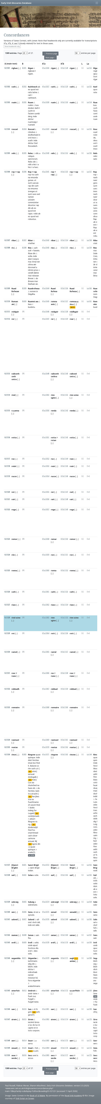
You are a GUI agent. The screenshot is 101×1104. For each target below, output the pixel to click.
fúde (97, 1002)
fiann (30, 788)
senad (53, 912)
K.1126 (7, 592)
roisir (14, 466)
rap (29, 185)
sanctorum (32, 159)
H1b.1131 (64, 129)
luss (37, 105)
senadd (73, 912)
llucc (95, 1027)
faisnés (36, 250)
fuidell (96, 1004)
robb (35, 213)
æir (34, 264)
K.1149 (7, 1048)
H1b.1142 (64, 410)
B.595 (24, 153)
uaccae (35, 183)
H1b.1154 (64, 605)
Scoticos (31, 948)
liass (30, 304)
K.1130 (7, 652)
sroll (13, 942)
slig (94, 821)
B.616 (24, 1055)
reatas (15, 747)
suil (13, 875)
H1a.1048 (45, 373)
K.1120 (7, 492)
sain (37, 935)
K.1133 (7, 707)
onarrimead (33, 832)
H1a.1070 (45, 747)
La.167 (89, 935)
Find (38, 763)
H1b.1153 (64, 592)
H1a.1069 (45, 740)
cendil (95, 270)
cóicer (34, 835)
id (34, 912)
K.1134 (7, 740)
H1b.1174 (64, 1019)
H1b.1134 (64, 240)
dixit (30, 259)
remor (14, 539)
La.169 (89, 990)
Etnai (34, 261)
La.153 (89, 86)
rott (53, 633)
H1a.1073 (45, 875)
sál (38, 919)
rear (72, 319)
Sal (94, 927)
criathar (31, 243)
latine (34, 92)
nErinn (30, 270)
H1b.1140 (64, 373)
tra (33, 174)
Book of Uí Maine (37, 1095)
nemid (30, 975)
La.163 (89, 875)
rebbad (54, 689)
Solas (30, 875)
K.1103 (7, 102)
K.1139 (7, 902)
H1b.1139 (64, 319)
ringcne (54, 754)
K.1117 (7, 459)
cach (37, 174)
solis (30, 953)
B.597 (24, 240)
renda (53, 410)
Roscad (31, 129)
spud (95, 948)
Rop (95, 172)
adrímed (97, 774)
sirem (14, 1019)
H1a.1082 (45, 1019)
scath (30, 140)
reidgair (15, 311)
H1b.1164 (64, 865)
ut (35, 180)
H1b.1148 (64, 499)
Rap (95, 219)
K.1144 (7, 958)
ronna (14, 570)
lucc (96, 1025)
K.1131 (7, 673)
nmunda (34, 177)
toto (30, 1030)
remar (54, 539)
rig (29, 824)
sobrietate (32, 904)
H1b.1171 (64, 958)
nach (95, 177)
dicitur (31, 119)
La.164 (89, 902)
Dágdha (31, 294)
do (37, 278)
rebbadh (15, 689)
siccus (30, 1058)
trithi (95, 880)
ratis (30, 92)
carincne (31, 838)
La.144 (89, 754)
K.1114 (7, 395)
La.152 (89, 68)
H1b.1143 (64, 437)
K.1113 (7, 373)
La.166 (89, 919)
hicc (29, 167)
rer (13, 319)
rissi (29, 275)
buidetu (31, 307)
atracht (34, 793)
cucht (30, 110)
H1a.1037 (45, 86)
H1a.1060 (45, 570)
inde (35, 116)
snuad (14, 1048)
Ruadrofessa (33, 288)
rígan (95, 79)
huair (95, 785)
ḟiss (29, 938)
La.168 (89, 958)
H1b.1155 (64, 395)
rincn (14, 754)
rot (13, 633)
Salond (31, 919)
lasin (37, 791)
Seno (30, 912)
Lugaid (31, 813)
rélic (37, 153)
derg (30, 116)
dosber (31, 108)
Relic (95, 153)
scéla (30, 256)
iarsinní (31, 1022)
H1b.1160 (64, 707)
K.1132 (7, 689)
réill (29, 164)
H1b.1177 (64, 1055)
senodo (96, 915)
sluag (95, 788)
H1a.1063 (45, 395)
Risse (30, 253)
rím (29, 768)
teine (35, 993)
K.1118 (7, 466)
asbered (96, 843)
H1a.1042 (45, 240)
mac (30, 261)
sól (94, 878)
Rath (95, 86)
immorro (97, 191)
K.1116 (7, 437)
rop (29, 174)
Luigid (96, 824)
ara (94, 980)
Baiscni (96, 779)
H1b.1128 (64, 68)
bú (37, 977)
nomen (33, 291)
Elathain (31, 284)
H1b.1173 (64, 1009)
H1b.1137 (64, 301)
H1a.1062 (45, 605)
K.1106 (7, 172)
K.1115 (7, 410)
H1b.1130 (64, 102)
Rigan (30, 68)
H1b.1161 (64, 740)
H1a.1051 (45, 437)
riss (52, 247)
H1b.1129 (64, 86)
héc (34, 164)
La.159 (89, 247)
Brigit (37, 867)
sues (34, 194)
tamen (31, 197)
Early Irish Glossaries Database (16, 3)
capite (30, 1027)
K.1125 (7, 570)
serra (30, 1043)
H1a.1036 (45, 68)
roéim (30, 105)
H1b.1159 (64, 689)
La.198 (89, 1009)
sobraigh (55, 902)
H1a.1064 (45, 633)
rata (95, 92)
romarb (96, 827)
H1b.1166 (64, 902)
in (34, 110)
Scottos (96, 951)
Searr (30, 1040)
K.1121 (7, 499)
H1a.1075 (45, 912)
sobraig (15, 902)
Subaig (31, 902)
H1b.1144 (64, 459)
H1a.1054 (45, 476)
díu (37, 948)
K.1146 (7, 1009)
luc (31, 1025)
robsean (35, 275)
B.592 (24, 86)
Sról (95, 942)
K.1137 (7, 865)
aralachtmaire (34, 986)
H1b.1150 (64, 539)
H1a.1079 (45, 958)
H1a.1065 (45, 652)
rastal (14, 652)
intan (30, 763)
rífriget (96, 1012)
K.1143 (7, 942)
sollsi (36, 942)
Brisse (95, 275)
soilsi (95, 883)
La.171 (89, 1040)
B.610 (24, 1009)
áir (94, 264)
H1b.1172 (64, 990)
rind (13, 395)
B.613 (24, 1019)
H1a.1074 (45, 902)
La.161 (89, 301)
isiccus (96, 1061)
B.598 (24, 247)
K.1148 (7, 1040)
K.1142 (7, 935)
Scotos (96, 76)
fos (33, 830)
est (37, 89)
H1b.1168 (64, 919)
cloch (34, 922)
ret (13, 492)
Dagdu (96, 297)
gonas (30, 180)
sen (13, 912)
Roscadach (32, 146)
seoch (33, 805)
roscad (15, 129)
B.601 (24, 865)
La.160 (89, 288)
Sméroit (31, 990)
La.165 (89, 912)
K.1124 (7, 555)
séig (29, 964)
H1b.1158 (64, 673)
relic (14, 153)
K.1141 (7, 919)
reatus (54, 747)
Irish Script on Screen (25, 1098)
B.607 (24, 919)
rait (29, 95)
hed (95, 841)
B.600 (24, 301)
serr (13, 1040)
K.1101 (7, 68)
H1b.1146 (64, 476)
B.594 (24, 129)
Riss (29, 247)
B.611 (24, 958)
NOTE (73, 307)
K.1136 (7, 754)
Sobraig (96, 902)
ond (29, 922)
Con (29, 782)
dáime (36, 272)
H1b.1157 (64, 652)
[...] (19, 68)
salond (15, 919)
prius (36, 270)
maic (95, 790)
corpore (36, 1030)
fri (37, 1009)
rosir (53, 466)
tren (95, 810)
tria (29, 799)
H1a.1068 (45, 707)
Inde (95, 253)
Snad (30, 1048)
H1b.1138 (64, 311)
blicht (30, 966)
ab (39, 86)
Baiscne (33, 765)
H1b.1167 (64, 912)
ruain (14, 102)
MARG (30, 1051)
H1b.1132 (64, 153)
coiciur (96, 782)
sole (95, 897)
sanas (53, 935)
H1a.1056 (45, 499)
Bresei (30, 278)
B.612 (24, 990)
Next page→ (50, 57)
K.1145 (7, 990)
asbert (96, 830)
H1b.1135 (64, 247)
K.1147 (7, 1019)
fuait (30, 996)
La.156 (89, 153)
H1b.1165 (64, 875)
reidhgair (74, 311)
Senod (96, 912)
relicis (95, 156)
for (35, 810)
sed (38, 194)
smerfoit (16, 990)
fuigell (30, 999)
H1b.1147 (64, 492)
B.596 (24, 172)
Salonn (96, 919)
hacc (36, 167)
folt (36, 1048)
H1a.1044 (45, 288)
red (71, 492)
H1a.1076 (45, 919)
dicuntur (31, 205)
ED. (30, 771)
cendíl (30, 272)
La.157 (89, 172)
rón (13, 555)
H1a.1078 (45, 942)
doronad (31, 267)
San (29, 1009)
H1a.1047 (45, 319)
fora (30, 980)
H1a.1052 (45, 459)
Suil (95, 875)
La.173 (89, 1055)
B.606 (24, 912)
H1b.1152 (64, 570)
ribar (14, 240)
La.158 (89, 240)
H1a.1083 (45, 1040)
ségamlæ (36, 980)
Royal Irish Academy (73, 1095)
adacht (96, 804)
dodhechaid (33, 135)
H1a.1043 (45, 247)
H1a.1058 (45, 539)
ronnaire (16, 707)
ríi (34, 1009)
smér (30, 993)
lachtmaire (32, 961)
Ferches (35, 760)
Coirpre (35, 259)
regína (96, 71)
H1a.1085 (45, 1055)
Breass (31, 281)
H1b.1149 (64, 509)
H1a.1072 (45, 865)
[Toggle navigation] (97, 3)
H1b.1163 (64, 754)
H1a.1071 (45, 754)
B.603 (24, 875)
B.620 (24, 1048)
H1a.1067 (45, 689)
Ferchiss (96, 807)
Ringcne (31, 754)
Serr (95, 1040)
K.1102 (7, 86)
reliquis (31, 156)
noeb (95, 870)
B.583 (24, 754)
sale (95, 930)
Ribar (30, 240)
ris (13, 247)
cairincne (97, 835)
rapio (30, 213)
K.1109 (7, 288)
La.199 (89, 942)
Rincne (96, 754)
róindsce (31, 132)
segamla (55, 958)
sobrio (96, 904)
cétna (30, 264)
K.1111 (7, 311)
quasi (38, 754)
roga (14, 509)
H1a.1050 (45, 410)
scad (95, 132)
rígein (30, 73)
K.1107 (7, 240)
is (37, 1055)
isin (38, 261)
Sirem (30, 1019)
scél (29, 250)
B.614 (24, 1040)
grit (29, 1012)
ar (94, 854)
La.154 (89, 102)
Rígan (95, 68)
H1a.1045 (45, 301)
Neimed (96, 975)
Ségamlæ (32, 958)
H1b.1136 (64, 288)
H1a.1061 (45, 592)
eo (29, 89)
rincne (72, 754)
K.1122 (7, 509)
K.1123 (7, 539)
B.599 (24, 288)
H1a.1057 (45, 509)
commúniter (33, 202)
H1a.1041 (45, 172)
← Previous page (50, 53)
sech (95, 816)
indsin (30, 870)
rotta (14, 437)
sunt (30, 183)
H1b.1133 (64, 172)
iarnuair (31, 774)
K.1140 (7, 912)
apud (95, 73)
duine (95, 886)
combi (96, 113)
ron (52, 555)
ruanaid (31, 124)
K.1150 (7, 1055)
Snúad (96, 1048)
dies (35, 951)
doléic (32, 807)
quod (33, 89)
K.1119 (7, 476)
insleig (30, 810)
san (13, 1009)
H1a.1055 (45, 492)
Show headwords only (12, 46)
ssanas (15, 935)
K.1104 (7, 129)
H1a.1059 (45, 555)
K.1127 (7, 605)
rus (13, 459)
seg (94, 964)
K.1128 (7, 617)
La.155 (89, 129)
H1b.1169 (64, 935)
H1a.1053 (45, 466)
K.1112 (7, 319)
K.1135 (7, 747)
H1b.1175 (64, 1040)
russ (71, 459)
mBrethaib (32, 972)
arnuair (31, 841)
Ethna (95, 259)
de (94, 137)
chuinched (32, 785)
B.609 (24, 942)
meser (96, 977)
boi (34, 763)
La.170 (89, 1019)
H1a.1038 (45, 102)
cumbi (37, 113)
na (29, 177)
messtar (31, 977)
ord (29, 137)
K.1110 (7, 301)
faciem (31, 113)
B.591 (24, 68)
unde (95, 116)
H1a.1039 (45, 129)
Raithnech (32, 86)
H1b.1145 (64, 466)
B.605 (24, 902)
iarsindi (96, 1022)
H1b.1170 (64, 942)
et (35, 1027)
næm (32, 867)
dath (37, 108)
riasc (14, 605)
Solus (95, 894)
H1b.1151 (64, 555)
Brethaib (97, 972)
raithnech (32, 98)
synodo (31, 915)
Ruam (30, 102)
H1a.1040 (45, 153)
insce (34, 137)
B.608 (24, 935)
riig (94, 838)
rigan (53, 68)
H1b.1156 (64, 633)
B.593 (24, 102)
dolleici (96, 818)
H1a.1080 (45, 990)
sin (36, 284)
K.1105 (7, 153)
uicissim (31, 199)
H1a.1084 (45, 1048)
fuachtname (33, 802)
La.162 (89, 865)
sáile (37, 925)
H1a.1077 (45, 935)
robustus (32, 219)
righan (15, 68)
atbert (32, 819)
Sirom (96, 1019)
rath (14, 86)
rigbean (31, 71)
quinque (31, 757)
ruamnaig (32, 122)
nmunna (34, 188)
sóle (36, 875)
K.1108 (7, 247)
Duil (35, 143)
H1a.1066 (45, 673)
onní (34, 1055)
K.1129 (7, 633)
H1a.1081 (45, 1009)
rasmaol (15, 740)
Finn (95, 777)
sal (94, 922)
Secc (30, 1055)
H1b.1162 (64, 747)
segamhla (16, 958)
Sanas (30, 935)
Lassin (96, 802)
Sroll (30, 942)
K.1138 (7, 875)
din (34, 161)
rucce (14, 476)
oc (38, 765)
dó (34, 788)
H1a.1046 (45, 311)
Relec (30, 153)
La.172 (89, 1048)
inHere (96, 267)
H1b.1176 (64, 1048)
